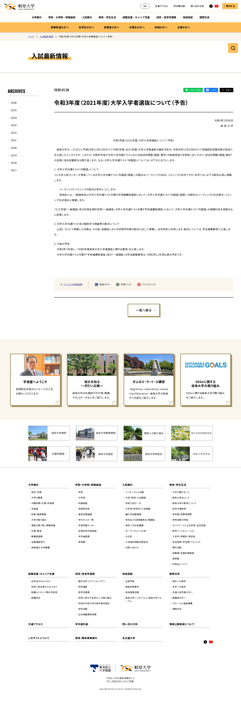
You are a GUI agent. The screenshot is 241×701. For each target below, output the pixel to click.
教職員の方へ (179, 597)
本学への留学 (179, 586)
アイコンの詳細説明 (73, 284)
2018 (14, 162)
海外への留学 (179, 581)
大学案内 (33, 485)
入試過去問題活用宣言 (136, 541)
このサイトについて (38, 638)
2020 (14, 148)
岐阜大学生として (181, 497)
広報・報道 (36, 530)
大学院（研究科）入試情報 (138, 508)
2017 (14, 170)
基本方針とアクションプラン (91, 581)
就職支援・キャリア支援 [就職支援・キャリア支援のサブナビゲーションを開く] (136, 17)
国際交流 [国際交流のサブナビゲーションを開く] (204, 17)
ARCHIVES (16, 91)
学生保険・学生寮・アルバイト (186, 541)
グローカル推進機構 (182, 603)
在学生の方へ (86, 27)
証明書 (175, 558)
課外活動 (177, 547)
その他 (128, 536)
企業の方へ (183, 27)
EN (145, 6)
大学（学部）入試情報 (135, 497)
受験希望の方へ (60, 27)
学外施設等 (84, 536)
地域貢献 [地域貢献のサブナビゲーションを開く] (188, 17)
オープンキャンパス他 (135, 530)
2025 (14, 110)
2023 (14, 125)
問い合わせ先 (197, 6)
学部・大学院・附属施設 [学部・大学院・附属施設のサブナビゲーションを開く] (61, 17)
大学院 (81, 497)
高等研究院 (84, 508)
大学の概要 (37, 497)
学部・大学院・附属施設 (88, 485)
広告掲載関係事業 (87, 614)
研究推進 (82, 586)
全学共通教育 (179, 508)
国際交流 (174, 574)
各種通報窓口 (38, 541)
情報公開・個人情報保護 (43, 525)
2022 (14, 132)
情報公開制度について (181, 624)
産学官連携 (84, 592)
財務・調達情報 (38, 514)
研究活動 (82, 608)
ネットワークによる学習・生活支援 (189, 525)
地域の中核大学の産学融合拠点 (94, 603)
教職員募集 (37, 536)
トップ (31, 36)
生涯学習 (129, 581)
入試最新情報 (46, 36)
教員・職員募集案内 (86, 638)
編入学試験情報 (133, 514)
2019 (14, 155)
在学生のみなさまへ (41, 581)
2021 (14, 140)
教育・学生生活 (177, 485)
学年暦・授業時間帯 (182, 514)
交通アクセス (161, 6)
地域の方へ (161, 27)
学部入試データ (133, 503)
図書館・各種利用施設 (183, 553)
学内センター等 (86, 519)
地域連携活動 (132, 592)
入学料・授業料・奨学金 (183, 536)
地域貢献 (127, 574)
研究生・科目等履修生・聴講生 (140, 519)
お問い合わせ (132, 547)
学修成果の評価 (180, 519)
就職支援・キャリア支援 (41, 574)
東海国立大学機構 (40, 547)
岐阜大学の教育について (184, 503)
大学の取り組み (39, 519)
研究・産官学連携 (85, 574)
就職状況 (35, 597)
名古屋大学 (128, 638)
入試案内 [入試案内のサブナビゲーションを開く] (87, 17)
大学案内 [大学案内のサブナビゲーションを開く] (36, 17)
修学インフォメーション (183, 530)
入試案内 (127, 485)
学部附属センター (87, 525)
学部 (80, 492)
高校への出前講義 (134, 525)
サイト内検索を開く (233, 48)
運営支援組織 (85, 514)
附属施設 (82, 503)
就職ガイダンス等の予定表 (44, 592)
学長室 (34, 508)
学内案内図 (179, 6)
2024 (14, 118)
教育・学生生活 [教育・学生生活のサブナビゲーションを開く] (107, 17)
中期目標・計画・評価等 (42, 503)
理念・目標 (36, 492)
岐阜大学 (19, 6)
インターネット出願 (134, 492)
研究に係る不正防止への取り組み (95, 597)
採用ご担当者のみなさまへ (44, 586)
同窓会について (180, 564)
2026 (14, 102)
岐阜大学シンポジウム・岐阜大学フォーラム (143, 599)
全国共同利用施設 (87, 530)
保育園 (81, 541)
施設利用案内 (132, 586)
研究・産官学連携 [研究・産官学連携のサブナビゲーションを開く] (166, 17)
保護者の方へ (111, 27)
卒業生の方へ (137, 27)
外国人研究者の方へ (182, 592)
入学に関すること (181, 492)
